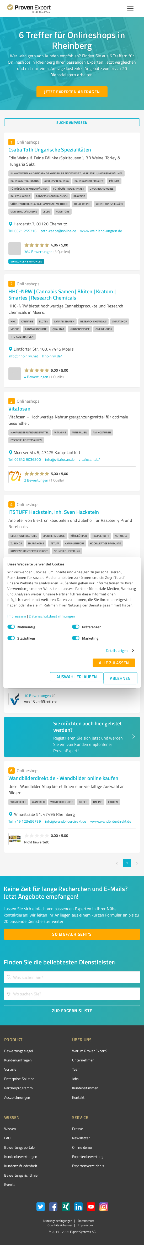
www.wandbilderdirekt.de (110, 821)
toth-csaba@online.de (58, 230)
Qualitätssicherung (59, 1225)
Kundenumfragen (18, 1059)
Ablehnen (120, 678)
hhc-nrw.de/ (52, 355)
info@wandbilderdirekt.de (65, 821)
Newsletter (81, 1137)
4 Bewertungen (36, 376)
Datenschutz (85, 1220)
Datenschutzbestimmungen (52, 616)
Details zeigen (117, 650)
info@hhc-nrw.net (23, 355)
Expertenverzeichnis (88, 1165)
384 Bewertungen (38, 251)
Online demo (82, 1147)
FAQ (7, 1137)
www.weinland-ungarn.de (101, 230)
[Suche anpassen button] (72, 122)
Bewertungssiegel (18, 1050)
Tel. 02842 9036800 (24, 459)
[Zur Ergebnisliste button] (72, 1010)
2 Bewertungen (36, 480)
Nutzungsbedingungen (57, 1220)
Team (76, 1069)
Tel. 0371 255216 (22, 230)
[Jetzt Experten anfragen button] (71, 91)
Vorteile (10, 1069)
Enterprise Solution (19, 1078)
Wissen (10, 1128)
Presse (77, 1128)
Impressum (16, 616)
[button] (37, 245)
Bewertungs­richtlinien (22, 1175)
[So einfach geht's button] (72, 934)
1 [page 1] (127, 863)
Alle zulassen (114, 663)
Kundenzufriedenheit (20, 1165)
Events (9, 1184)
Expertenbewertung (88, 1156)
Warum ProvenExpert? (90, 1050)
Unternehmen (83, 1059)
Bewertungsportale (19, 1147)
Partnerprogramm (18, 1087)
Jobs (75, 1078)
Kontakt (78, 1097)
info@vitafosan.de (60, 459)
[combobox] (72, 977)
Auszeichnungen (17, 1097)
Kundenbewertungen (21, 1156)
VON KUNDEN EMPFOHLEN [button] (26, 261)
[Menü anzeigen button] (130, 8)
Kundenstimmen (85, 1087)
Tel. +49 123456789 (24, 821)
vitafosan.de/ (89, 459)
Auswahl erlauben (76, 677)
